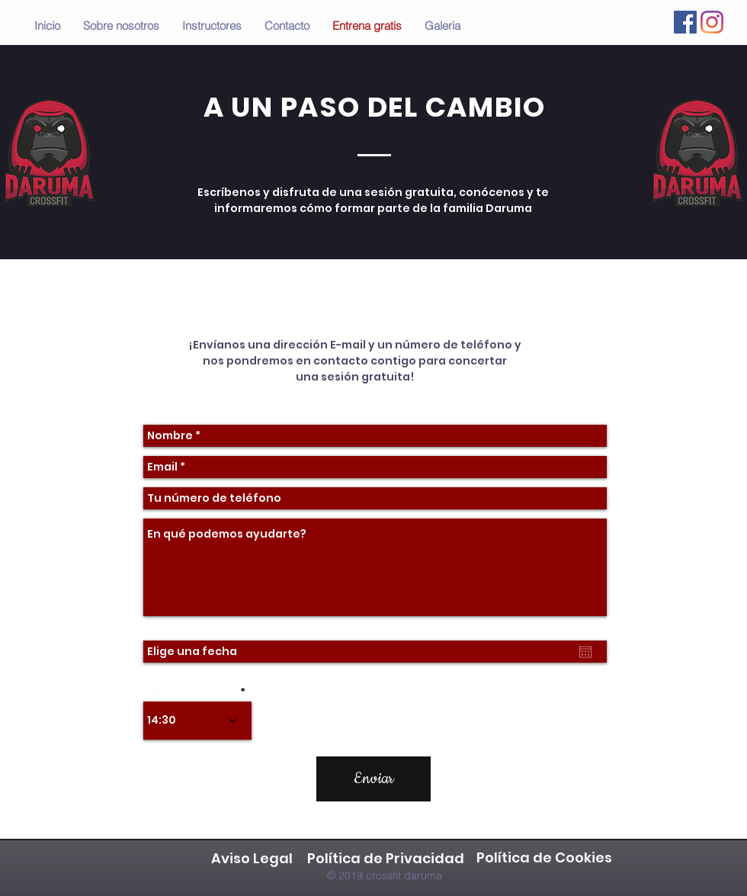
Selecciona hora (190, 692)
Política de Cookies (545, 857)
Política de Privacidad (385, 858)
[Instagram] (712, 22)
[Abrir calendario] (585, 652)
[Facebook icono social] (685, 22)
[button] (442, 26)
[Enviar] (373, 778)
